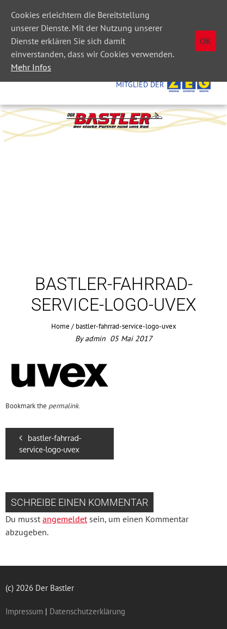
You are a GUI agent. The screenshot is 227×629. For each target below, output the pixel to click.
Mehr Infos (31, 67)
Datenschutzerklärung (86, 611)
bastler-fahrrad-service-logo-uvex (50, 443)
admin (95, 338)
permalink (63, 405)
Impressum (24, 611)
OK (205, 40)
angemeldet (64, 518)
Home (60, 326)
